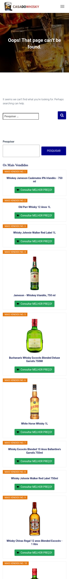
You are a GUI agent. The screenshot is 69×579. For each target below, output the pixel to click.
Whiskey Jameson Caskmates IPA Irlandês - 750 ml (34, 180)
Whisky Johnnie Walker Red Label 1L (34, 232)
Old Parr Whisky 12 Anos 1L (34, 207)
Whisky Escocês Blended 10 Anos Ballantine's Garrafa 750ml (34, 451)
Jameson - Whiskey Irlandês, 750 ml (35, 295)
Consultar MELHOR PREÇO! (36, 189)
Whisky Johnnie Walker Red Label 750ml (34, 478)
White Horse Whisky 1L (34, 423)
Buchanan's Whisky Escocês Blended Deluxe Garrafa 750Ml (34, 359)
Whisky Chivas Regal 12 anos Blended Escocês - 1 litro (35, 542)
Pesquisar (8, 141)
